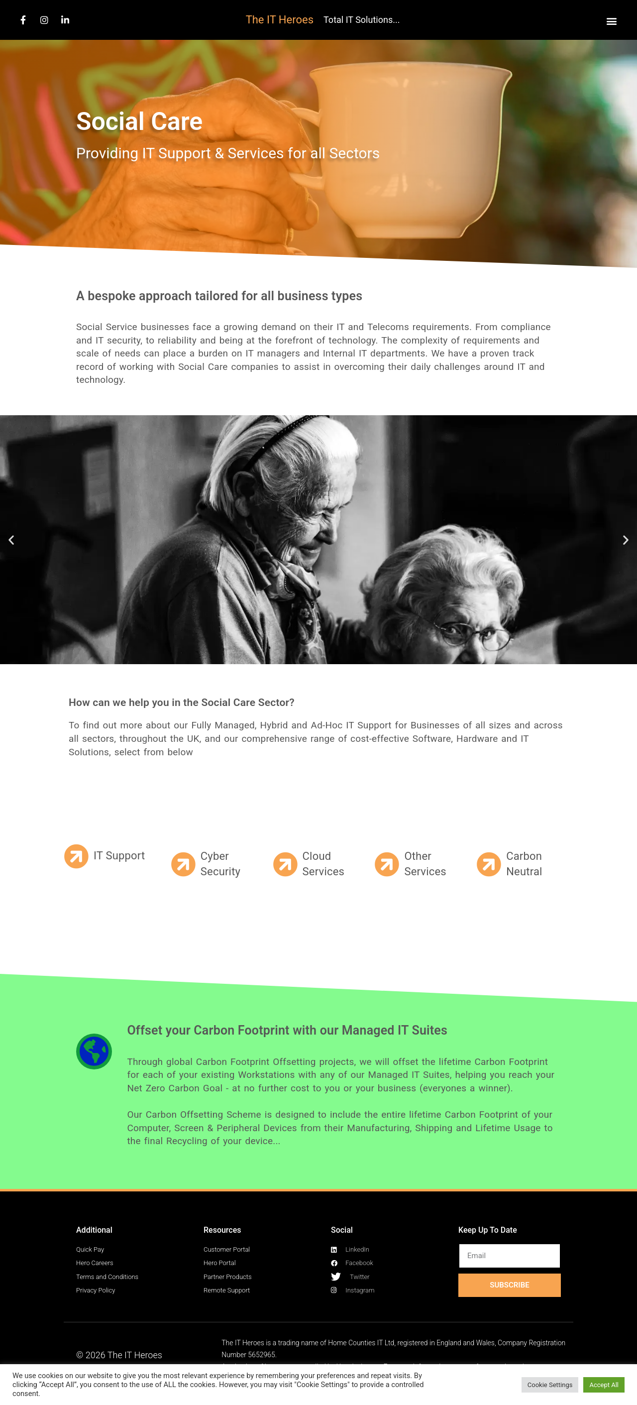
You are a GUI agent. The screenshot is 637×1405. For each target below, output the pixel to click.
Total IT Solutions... (361, 19)
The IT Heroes (280, 19)
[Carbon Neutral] (488, 864)
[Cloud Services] (285, 864)
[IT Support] (76, 856)
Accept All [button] (604, 1385)
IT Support (119, 855)
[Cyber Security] (183, 864)
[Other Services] (386, 864)
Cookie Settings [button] (550, 1385)
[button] (611, 20)
